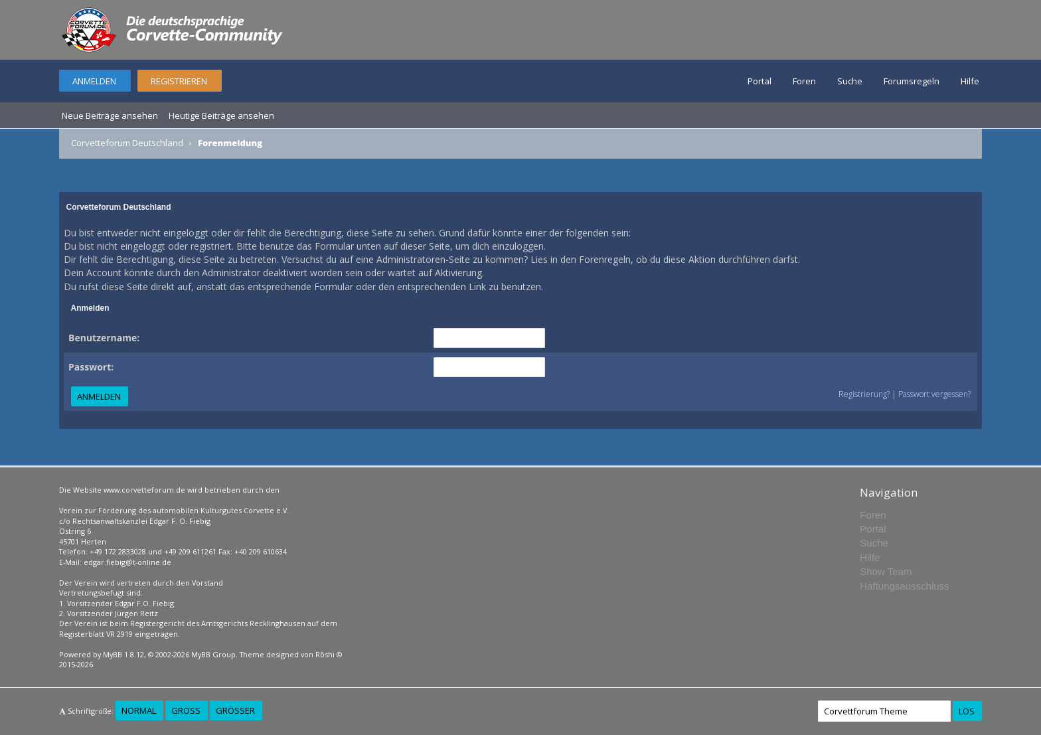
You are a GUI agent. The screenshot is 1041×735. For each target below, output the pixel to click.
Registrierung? (864, 394)
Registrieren (179, 81)
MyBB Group (213, 654)
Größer (235, 710)
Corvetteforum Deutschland (127, 143)
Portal (759, 81)
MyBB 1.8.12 (123, 654)
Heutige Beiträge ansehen (221, 116)
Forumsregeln (911, 81)
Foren (804, 81)
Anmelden (94, 81)
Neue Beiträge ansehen (110, 116)
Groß (185, 710)
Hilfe (970, 81)
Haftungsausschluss (904, 586)
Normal (138, 710)
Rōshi (325, 654)
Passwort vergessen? (934, 394)
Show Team (886, 571)
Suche (849, 81)
